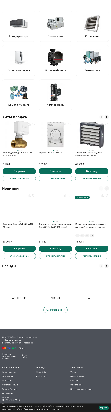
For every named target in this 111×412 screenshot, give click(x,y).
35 (82, 235)
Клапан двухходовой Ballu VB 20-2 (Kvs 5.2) (17, 154)
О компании (76, 384)
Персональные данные (81, 389)
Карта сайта (24, 356)
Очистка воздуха (10, 384)
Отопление (7, 380)
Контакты (74, 380)
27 (77, 235)
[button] (101, 117)
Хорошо (103, 407)
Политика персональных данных (9, 356)
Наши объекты (77, 376)
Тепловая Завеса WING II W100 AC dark (18, 225)
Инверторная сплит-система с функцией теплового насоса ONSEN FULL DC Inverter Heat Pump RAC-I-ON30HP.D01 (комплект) (90, 226)
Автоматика (7, 393)
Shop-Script (41, 372)
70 (92, 235)
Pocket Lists (41, 376)
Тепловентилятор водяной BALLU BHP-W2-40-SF (88, 154)
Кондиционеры (9, 372)
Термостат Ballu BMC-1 (50, 152)
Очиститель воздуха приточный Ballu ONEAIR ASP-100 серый (55, 225)
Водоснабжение (9, 389)
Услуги (73, 372)
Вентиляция (7, 376)
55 (87, 235)
